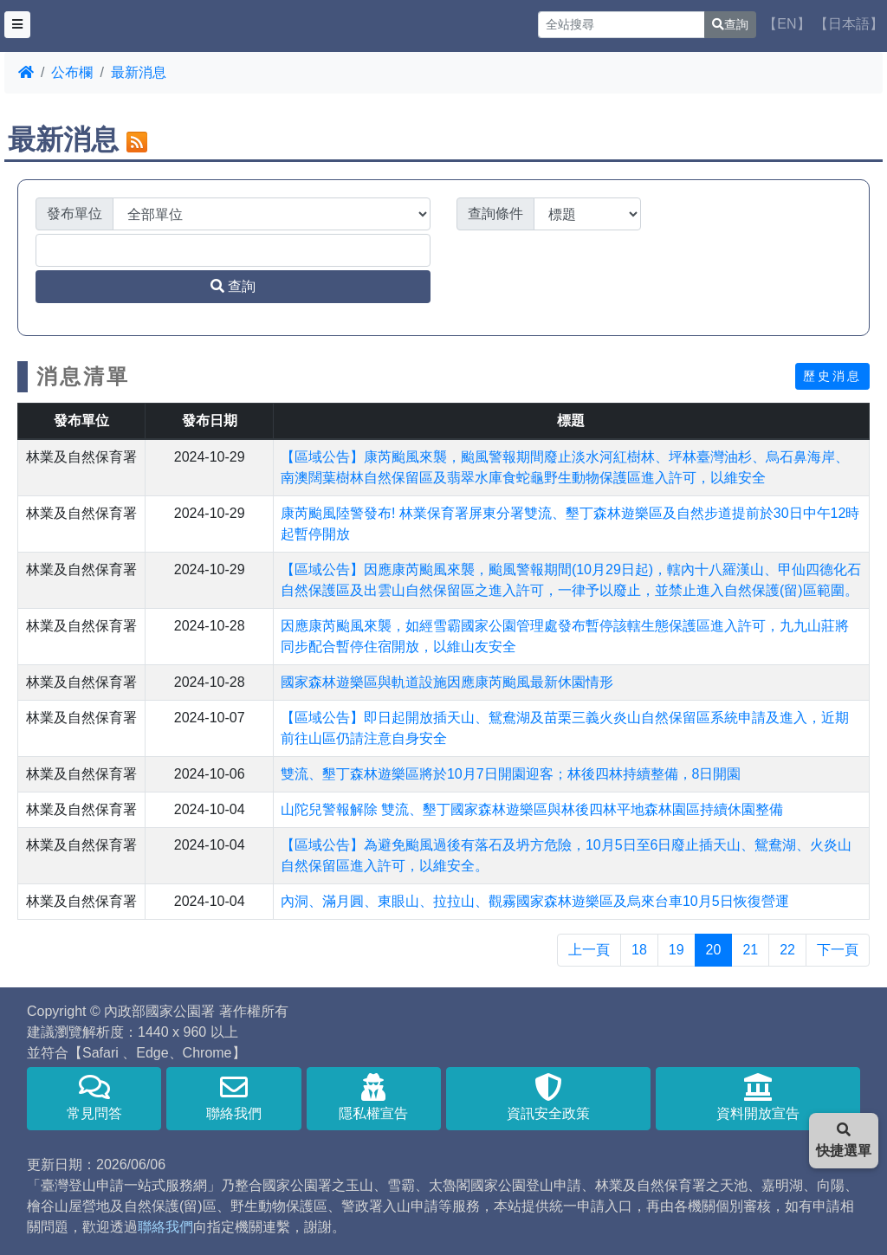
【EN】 (786, 23)
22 (787, 949)
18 (639, 949)
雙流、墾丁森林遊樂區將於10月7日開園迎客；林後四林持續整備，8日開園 (511, 774)
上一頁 (589, 949)
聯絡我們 (233, 1097)
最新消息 (138, 72)
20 (714, 949)
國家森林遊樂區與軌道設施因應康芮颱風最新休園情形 (447, 682)
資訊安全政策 (548, 1097)
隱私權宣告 (374, 1097)
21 (750, 949)
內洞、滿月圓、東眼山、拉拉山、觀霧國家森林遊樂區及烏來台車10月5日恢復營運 (535, 901)
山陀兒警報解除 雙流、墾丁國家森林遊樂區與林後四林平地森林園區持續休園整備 (532, 809)
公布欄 (72, 72)
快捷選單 (843, 1140)
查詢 (730, 24)
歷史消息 (832, 376)
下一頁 (837, 949)
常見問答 (94, 1097)
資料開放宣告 (758, 1097)
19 (676, 949)
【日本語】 (849, 23)
